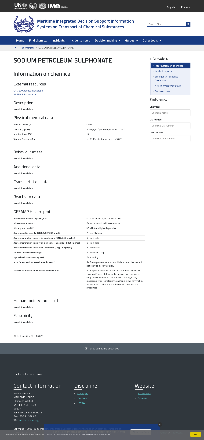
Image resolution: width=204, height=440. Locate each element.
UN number (156, 119)
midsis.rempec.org (29, 420)
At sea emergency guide (168, 86)
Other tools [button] (151, 40)
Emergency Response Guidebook (166, 78)
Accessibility (144, 393)
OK (195, 434)
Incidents (58, 40)
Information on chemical (169, 66)
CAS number (157, 132)
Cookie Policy (110, 434)
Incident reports (163, 71)
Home (20, 40)
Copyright (82, 393)
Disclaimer (82, 398)
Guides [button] (131, 40)
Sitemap (142, 398)
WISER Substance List (26, 94)
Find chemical (38, 40)
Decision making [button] (107, 40)
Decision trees (162, 91)
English (170, 7)
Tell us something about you (102, 348)
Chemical (155, 107)
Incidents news (80, 40)
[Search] (188, 24)
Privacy (81, 403)
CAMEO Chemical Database (28, 90)
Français (185, 7)
